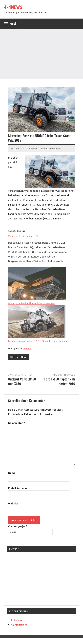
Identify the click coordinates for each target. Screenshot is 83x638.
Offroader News (18, 356)
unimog (27, 348)
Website (13, 503)
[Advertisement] (41, 54)
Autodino (16, 620)
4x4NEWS (13, 7)
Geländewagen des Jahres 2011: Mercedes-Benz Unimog (37, 340)
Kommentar (16, 423)
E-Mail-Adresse (17, 488)
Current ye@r (17, 526)
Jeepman (33, 148)
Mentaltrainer (19, 624)
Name (11, 472)
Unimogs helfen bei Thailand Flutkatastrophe (31, 303)
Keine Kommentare (51, 148)
